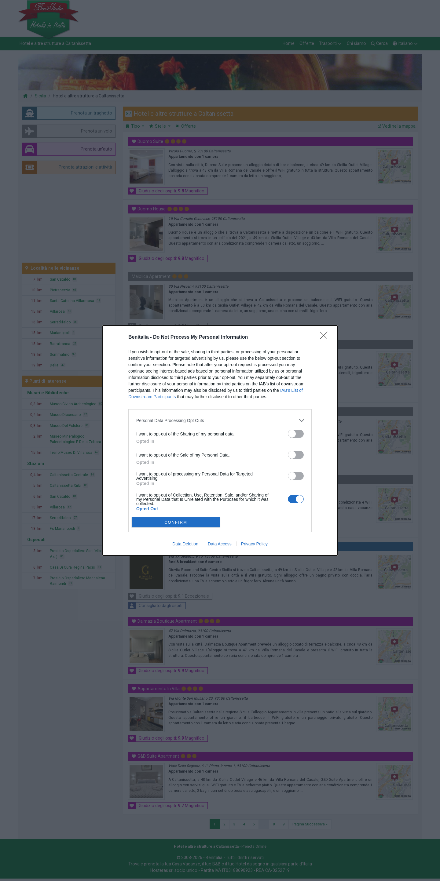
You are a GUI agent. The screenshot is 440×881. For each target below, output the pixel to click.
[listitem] (220, 420)
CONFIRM (175, 522)
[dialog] (220, 440)
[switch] (296, 434)
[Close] (326, 337)
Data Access (220, 543)
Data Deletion (185, 543)
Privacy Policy (254, 543)
